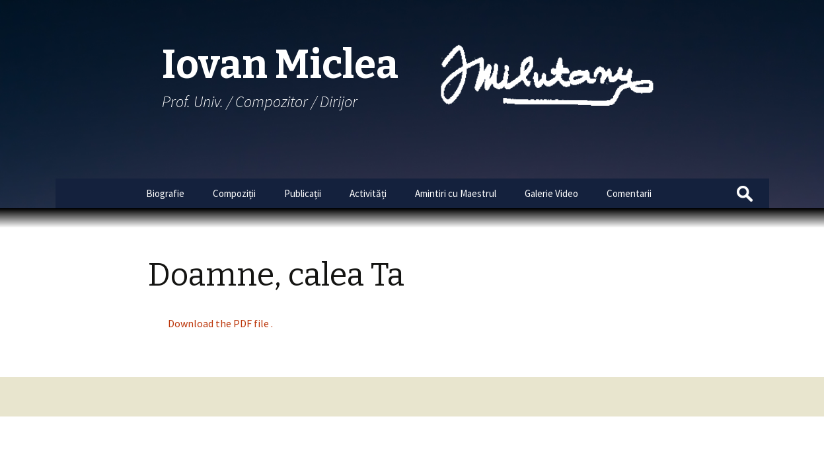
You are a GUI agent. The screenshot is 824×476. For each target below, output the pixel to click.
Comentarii (629, 193)
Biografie (165, 193)
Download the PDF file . (220, 323)
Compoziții (234, 193)
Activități (368, 193)
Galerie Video (551, 193)
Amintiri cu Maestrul (455, 193)
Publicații (302, 193)
